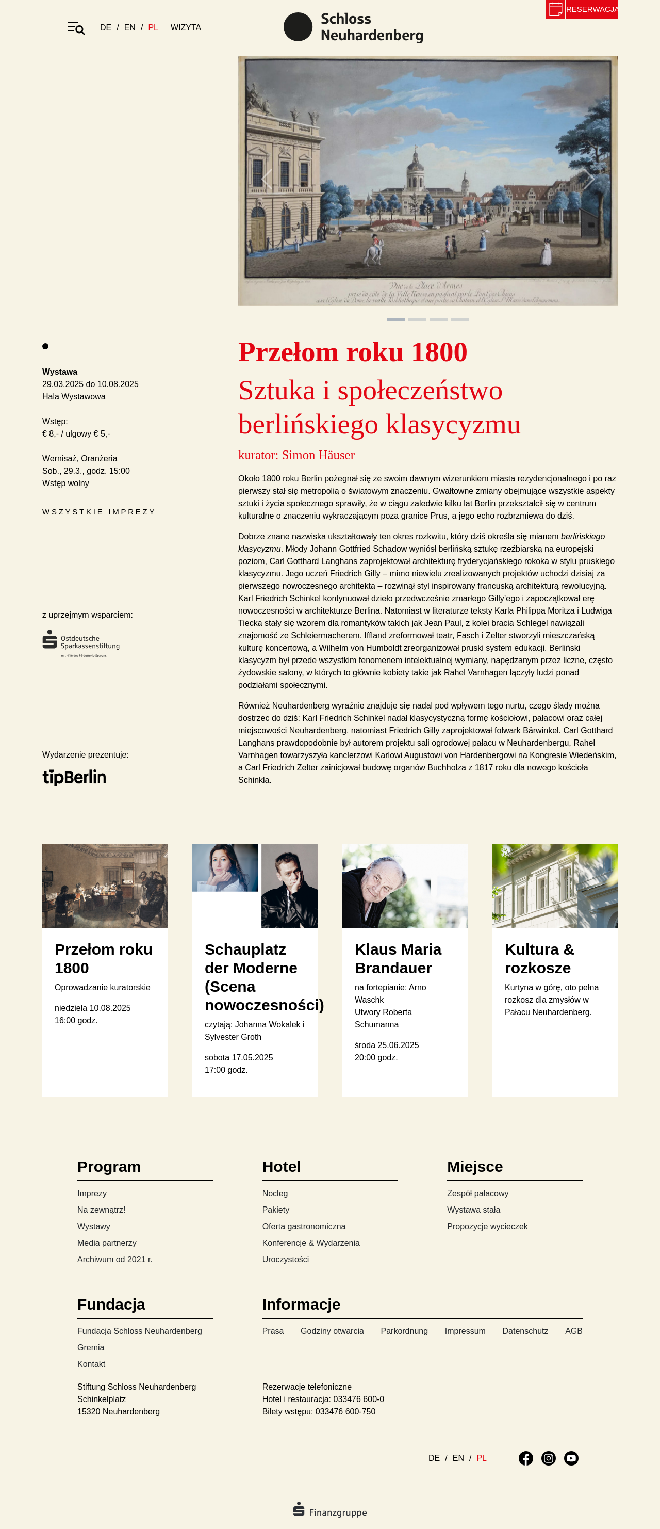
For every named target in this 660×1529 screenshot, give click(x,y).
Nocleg (275, 1193)
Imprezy (92, 1193)
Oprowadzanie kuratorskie (103, 987)
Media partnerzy (107, 1242)
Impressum (465, 1331)
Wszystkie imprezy (99, 511)
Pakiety (275, 1209)
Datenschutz (526, 1331)
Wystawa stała (473, 1209)
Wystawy (93, 1226)
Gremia (90, 1347)
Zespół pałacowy (477, 1193)
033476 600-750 (346, 1411)
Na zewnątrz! (101, 1209)
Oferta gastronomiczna (304, 1226)
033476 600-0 (359, 1399)
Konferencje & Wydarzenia (311, 1242)
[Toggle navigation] (76, 28)
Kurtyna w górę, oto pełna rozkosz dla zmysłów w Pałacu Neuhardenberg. (552, 1000)
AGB (574, 1331)
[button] (266, 190)
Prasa (273, 1331)
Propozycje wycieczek (487, 1226)
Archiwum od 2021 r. (115, 1259)
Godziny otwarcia (332, 1331)
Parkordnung (404, 1331)
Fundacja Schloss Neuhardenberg (139, 1331)
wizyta (186, 27)
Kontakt (91, 1364)
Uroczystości (285, 1259)
